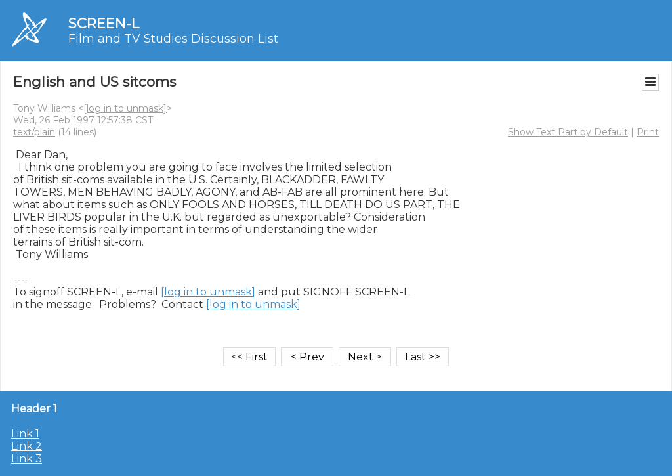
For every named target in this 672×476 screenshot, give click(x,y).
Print (648, 132)
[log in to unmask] (125, 108)
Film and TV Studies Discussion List (173, 39)
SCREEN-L (103, 23)
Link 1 (25, 433)
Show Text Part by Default (568, 132)
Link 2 (26, 446)
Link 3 (26, 458)
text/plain (34, 132)
